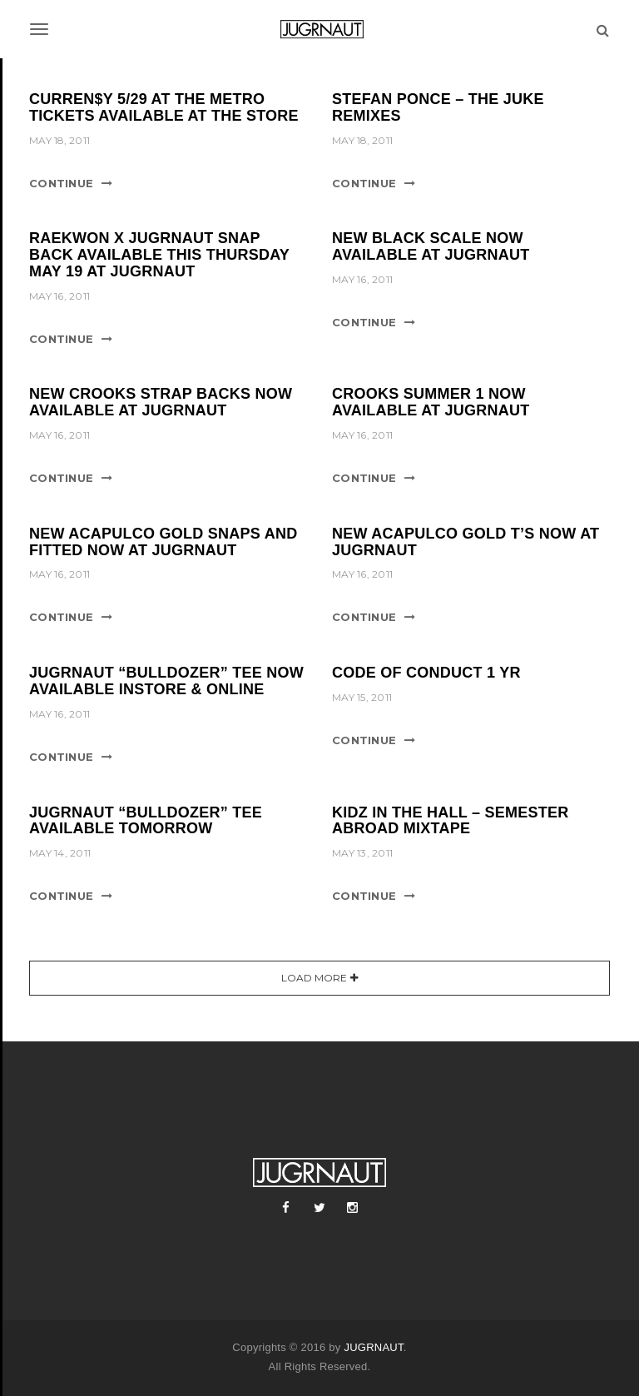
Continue (61, 183)
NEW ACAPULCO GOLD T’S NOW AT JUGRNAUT (465, 542)
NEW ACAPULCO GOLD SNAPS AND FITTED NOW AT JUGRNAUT (163, 542)
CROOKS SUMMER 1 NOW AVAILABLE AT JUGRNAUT (431, 402)
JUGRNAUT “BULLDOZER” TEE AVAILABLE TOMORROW (145, 820)
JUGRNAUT (373, 1347)
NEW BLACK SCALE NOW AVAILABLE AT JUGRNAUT (431, 246)
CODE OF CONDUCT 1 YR (426, 672)
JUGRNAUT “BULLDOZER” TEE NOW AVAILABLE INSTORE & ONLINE (166, 681)
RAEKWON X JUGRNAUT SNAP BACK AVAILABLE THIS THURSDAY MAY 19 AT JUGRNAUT (159, 255)
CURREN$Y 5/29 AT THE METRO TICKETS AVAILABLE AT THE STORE (164, 107)
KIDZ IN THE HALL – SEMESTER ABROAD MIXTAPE (450, 820)
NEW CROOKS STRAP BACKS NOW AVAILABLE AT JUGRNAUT (160, 402)
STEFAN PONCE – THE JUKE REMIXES (438, 107)
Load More (314, 977)
